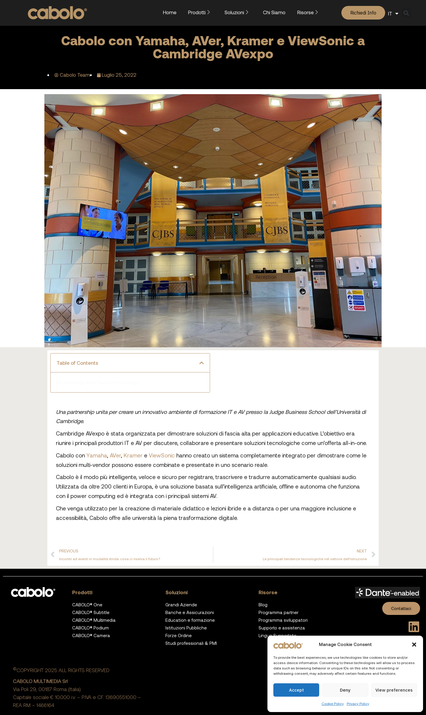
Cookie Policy (333, 703)
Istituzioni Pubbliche (186, 627)
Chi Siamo (274, 12)
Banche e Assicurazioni (189, 612)
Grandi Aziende (181, 604)
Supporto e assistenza (282, 627)
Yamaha (96, 455)
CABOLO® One (87, 604)
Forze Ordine (178, 635)
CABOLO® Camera (91, 635)
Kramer (133, 455)
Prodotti (200, 12)
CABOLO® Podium (90, 627)
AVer (115, 455)
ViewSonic (162, 455)
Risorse (309, 12)
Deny (345, 690)
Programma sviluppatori (283, 620)
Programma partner (278, 612)
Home (169, 12)
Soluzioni (238, 12)
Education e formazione (190, 620)
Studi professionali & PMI (191, 643)
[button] (414, 644)
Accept (296, 690)
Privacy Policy (358, 703)
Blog (263, 604)
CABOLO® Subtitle (90, 612)
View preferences (394, 690)
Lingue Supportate (277, 635)
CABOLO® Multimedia (94, 620)
